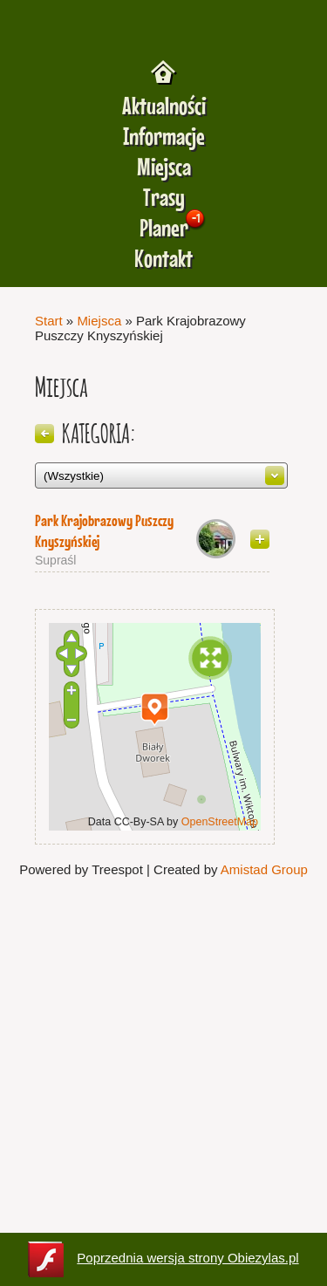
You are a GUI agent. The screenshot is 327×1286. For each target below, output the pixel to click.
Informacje (164, 136)
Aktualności (164, 106)
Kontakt (163, 258)
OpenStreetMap (219, 822)
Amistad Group (264, 869)
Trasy (164, 197)
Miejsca (164, 167)
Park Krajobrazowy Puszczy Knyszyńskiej (104, 531)
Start (49, 320)
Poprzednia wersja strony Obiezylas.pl (163, 1259)
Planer (164, 228)
